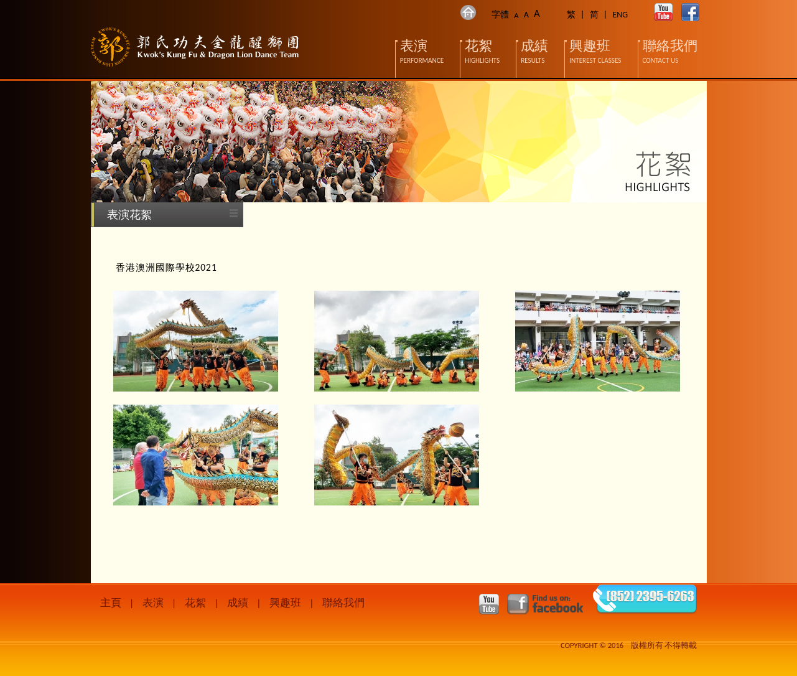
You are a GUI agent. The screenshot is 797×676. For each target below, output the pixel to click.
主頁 (110, 602)
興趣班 (285, 602)
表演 (153, 602)
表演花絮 (129, 215)
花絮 (195, 602)
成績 (237, 602)
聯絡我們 (343, 602)
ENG (620, 14)
